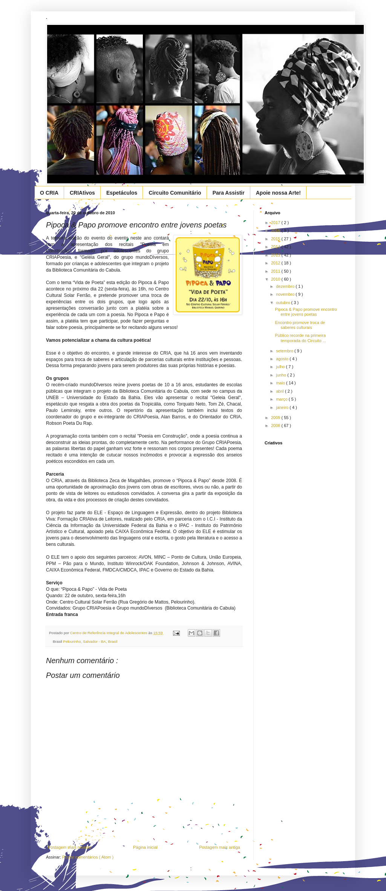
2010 (276, 279)
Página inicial (145, 847)
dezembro (286, 286)
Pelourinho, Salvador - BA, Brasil (90, 641)
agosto (283, 358)
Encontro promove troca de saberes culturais (300, 325)
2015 (276, 239)
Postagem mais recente (70, 847)
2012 (276, 263)
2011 (276, 271)
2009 (276, 417)
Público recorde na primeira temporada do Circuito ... (300, 338)
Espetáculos (121, 193)
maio (281, 383)
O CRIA (49, 193)
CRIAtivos (82, 193)
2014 (276, 246)
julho (281, 366)
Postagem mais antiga (219, 847)
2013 (276, 255)
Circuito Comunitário (175, 193)
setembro (285, 351)
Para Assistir (229, 193)
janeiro (283, 407)
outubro (283, 302)
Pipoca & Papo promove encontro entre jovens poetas (306, 311)
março (282, 399)
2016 (276, 230)
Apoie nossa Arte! (278, 193)
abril (280, 391)
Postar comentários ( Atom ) (87, 857)
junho (281, 375)
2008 (276, 425)
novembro (286, 294)
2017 (276, 222)
